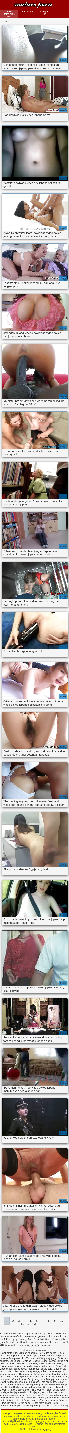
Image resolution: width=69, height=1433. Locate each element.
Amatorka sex (13, 1342)
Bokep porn (58, 1371)
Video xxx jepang (9, 1374)
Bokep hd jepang (8, 1382)
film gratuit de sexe (49, 1333)
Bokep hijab (63, 1361)
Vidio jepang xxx (37, 1392)
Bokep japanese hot (17, 1392)
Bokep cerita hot (14, 1400)
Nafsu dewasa (16, 1397)
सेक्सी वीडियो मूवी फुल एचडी (12, 1339)
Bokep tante (44, 1363)
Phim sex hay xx (57, 1342)
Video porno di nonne (57, 1336)
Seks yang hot (33, 1395)
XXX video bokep (48, 1353)
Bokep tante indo (8, 1353)
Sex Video (57, 1363)
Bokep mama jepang (57, 1405)
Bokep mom (46, 1355)
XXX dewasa (31, 1358)
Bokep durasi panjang (11, 1366)
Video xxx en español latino (25, 1333)
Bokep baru (46, 1368)
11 (22, 1323)
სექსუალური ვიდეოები (39, 1345)
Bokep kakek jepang (22, 1405)
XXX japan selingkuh (52, 1387)
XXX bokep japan (29, 1355)
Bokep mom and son (28, 1382)
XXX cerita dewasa (48, 1400)
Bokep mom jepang (41, 1403)
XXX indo (49, 1376)
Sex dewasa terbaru (35, 1397)
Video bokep (48, 1366)
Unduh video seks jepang (33, 5)
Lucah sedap (53, 1374)
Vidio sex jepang (31, 1361)
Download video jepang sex (34, 1342)
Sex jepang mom (36, 1379)
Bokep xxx (46, 1371)
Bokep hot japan (43, 1389)
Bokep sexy (40, 1374)
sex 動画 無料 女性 (44, 1339)
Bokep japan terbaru (56, 1379)
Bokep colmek (16, 1358)
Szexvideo (5, 1333)
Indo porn (5, 1379)
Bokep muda (24, 1403)
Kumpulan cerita (8, 1403)
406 (34, 1323)
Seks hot (63, 1400)
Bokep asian (36, 1376)
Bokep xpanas (48, 1361)
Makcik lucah (8, 1363)
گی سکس (30, 1339)
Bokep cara (40, 1405)
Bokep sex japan (55, 1392)
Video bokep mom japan (12, 1395)
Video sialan (26, 11)
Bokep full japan (8, 1389)
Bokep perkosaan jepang (20, 1384)
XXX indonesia (19, 1379)
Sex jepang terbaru (51, 1395)
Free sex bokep (48, 1382)
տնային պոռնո (16, 1345)
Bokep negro (52, 1397)
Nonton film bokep (27, 1353)
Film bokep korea (20, 1376)
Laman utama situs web (9, 14)
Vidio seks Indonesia (26, 1363)
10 (61, 1320)
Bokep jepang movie (44, 1384)
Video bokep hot (33, 1387)
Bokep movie (25, 1374)
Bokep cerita (20, 1368)
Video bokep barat (15, 1371)
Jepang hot (33, 1368)
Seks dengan (30, 1400)
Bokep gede (15, 1361)
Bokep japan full (25, 1389)
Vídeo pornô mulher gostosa (31, 1336)
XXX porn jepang (47, 1358)
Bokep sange (32, 1371)
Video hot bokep (32, 1366)
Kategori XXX (44, 12)
